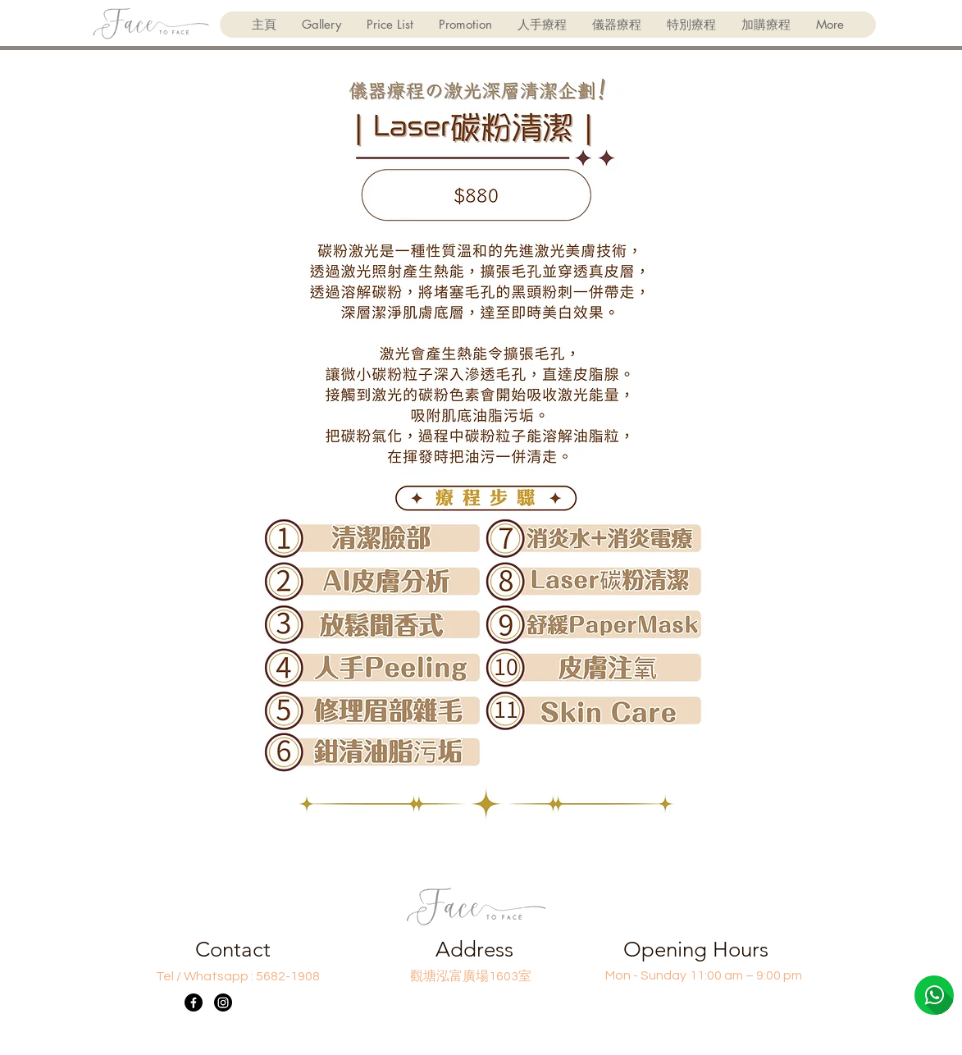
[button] (541, 24)
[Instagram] (223, 1002)
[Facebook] (194, 1002)
